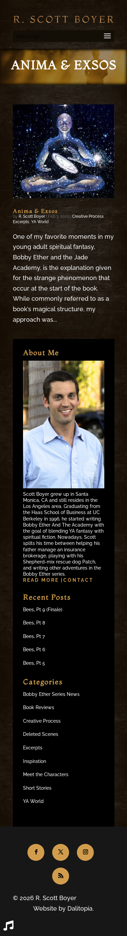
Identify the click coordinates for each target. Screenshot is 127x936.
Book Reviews (38, 707)
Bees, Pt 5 (34, 663)
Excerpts (21, 221)
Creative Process (88, 216)
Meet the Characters (45, 774)
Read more (42, 580)
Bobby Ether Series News (51, 694)
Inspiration (34, 761)
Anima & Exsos (35, 211)
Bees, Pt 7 (34, 636)
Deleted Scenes (40, 734)
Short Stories (37, 788)
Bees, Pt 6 (34, 649)
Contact (78, 580)
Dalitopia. (80, 908)
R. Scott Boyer (32, 216)
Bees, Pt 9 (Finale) (42, 609)
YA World (40, 221)
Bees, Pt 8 (34, 622)
